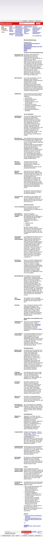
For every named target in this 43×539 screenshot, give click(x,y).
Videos (17, 535)
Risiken (40, 329)
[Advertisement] (20, 10)
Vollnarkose (38, 324)
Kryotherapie (35, 31)
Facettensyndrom (36, 30)
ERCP (25, 32)
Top (24, 522)
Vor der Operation (28, 44)
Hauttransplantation (18, 31)
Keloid (33, 289)
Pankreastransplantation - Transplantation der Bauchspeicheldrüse (19, 29)
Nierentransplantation (19, 35)
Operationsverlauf (28, 45)
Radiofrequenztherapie (37, 32)
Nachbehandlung (27, 47)
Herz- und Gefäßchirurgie (37, 35)
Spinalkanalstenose (36, 33)
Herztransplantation (18, 32)
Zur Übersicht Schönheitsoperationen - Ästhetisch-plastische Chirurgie (32, 526)
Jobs (13, 535)
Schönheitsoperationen (28, 25)
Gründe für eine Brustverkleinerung (32, 43)
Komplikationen (27, 48)
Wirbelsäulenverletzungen (37, 27)
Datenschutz (38, 20)
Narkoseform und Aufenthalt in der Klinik (33, 46)
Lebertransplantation (19, 33)
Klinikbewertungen (6, 535)
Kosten (25, 49)
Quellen (25, 50)
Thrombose (33, 432)
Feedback (25, 20)
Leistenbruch (26, 33)
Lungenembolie (28, 435)
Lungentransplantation (19, 34)
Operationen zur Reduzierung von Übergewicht (27, 30)
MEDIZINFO (6, 23)
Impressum (31, 20)
